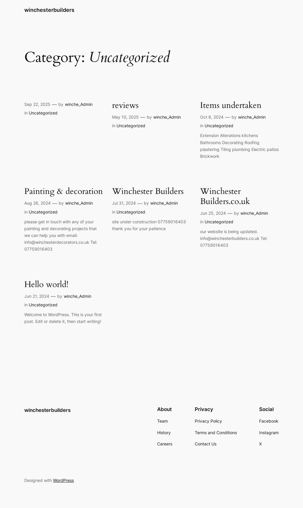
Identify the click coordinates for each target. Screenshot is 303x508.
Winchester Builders (148, 191)
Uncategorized (43, 112)
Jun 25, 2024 (213, 213)
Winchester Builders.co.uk (225, 196)
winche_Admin (79, 104)
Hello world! (46, 284)
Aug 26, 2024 (37, 203)
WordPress (63, 480)
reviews (125, 105)
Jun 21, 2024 (36, 296)
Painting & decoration (63, 191)
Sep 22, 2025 (37, 104)
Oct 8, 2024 (212, 117)
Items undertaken (230, 105)
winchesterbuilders (49, 10)
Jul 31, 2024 (124, 203)
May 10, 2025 (125, 117)
